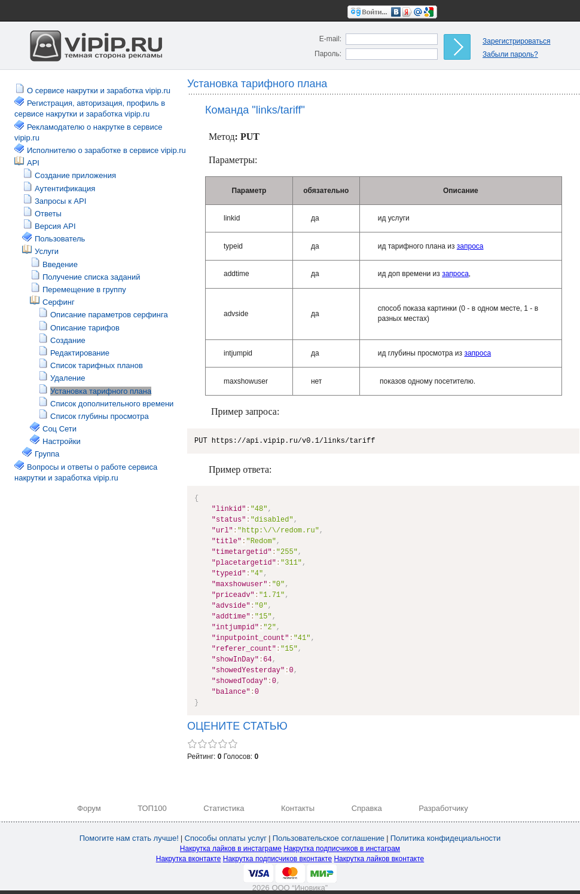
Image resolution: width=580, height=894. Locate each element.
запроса (470, 246)
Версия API (55, 226)
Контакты (298, 808)
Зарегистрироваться (516, 41)
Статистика (223, 808)
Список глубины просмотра (99, 416)
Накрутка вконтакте (188, 859)
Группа (47, 453)
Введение (60, 264)
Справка (367, 808)
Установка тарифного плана (100, 391)
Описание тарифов (85, 327)
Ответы (48, 213)
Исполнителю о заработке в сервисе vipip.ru (106, 150)
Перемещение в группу (84, 289)
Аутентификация (65, 188)
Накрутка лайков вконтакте (379, 859)
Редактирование (79, 352)
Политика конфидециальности (445, 838)
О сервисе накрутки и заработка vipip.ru (98, 90)
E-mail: (330, 39)
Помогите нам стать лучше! (129, 838)
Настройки (61, 441)
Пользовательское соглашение (328, 838)
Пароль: (328, 54)
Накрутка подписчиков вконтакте (277, 859)
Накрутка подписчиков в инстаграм (341, 848)
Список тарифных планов (96, 365)
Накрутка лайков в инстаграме (231, 848)
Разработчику (443, 808)
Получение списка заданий (91, 277)
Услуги (47, 251)
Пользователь (60, 238)
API (33, 162)
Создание (68, 340)
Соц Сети (59, 428)
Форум (89, 808)
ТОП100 (152, 808)
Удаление (68, 377)
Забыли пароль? (510, 54)
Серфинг (58, 302)
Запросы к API (60, 201)
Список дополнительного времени (111, 403)
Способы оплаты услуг (226, 838)
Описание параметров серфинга (109, 314)
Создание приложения (75, 175)
